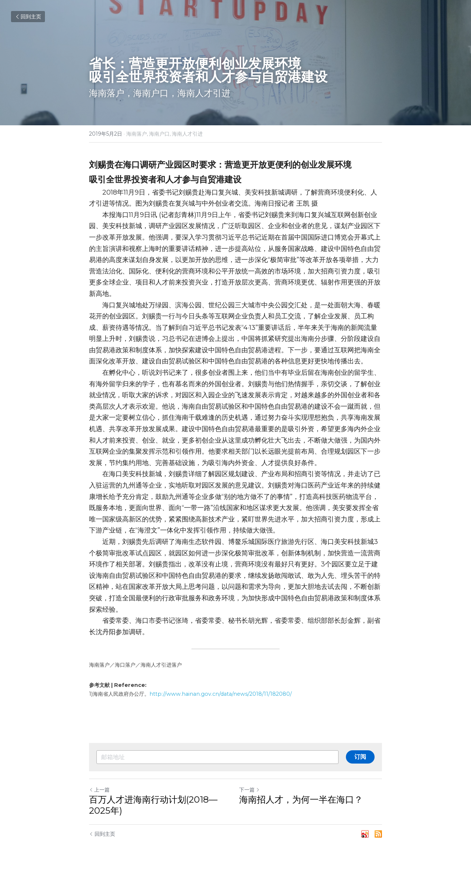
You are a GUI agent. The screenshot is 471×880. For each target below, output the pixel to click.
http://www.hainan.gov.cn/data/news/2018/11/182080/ (220, 694)
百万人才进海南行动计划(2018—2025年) (153, 805)
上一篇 (99, 789)
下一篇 (249, 789)
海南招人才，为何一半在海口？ (301, 799)
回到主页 (28, 16)
